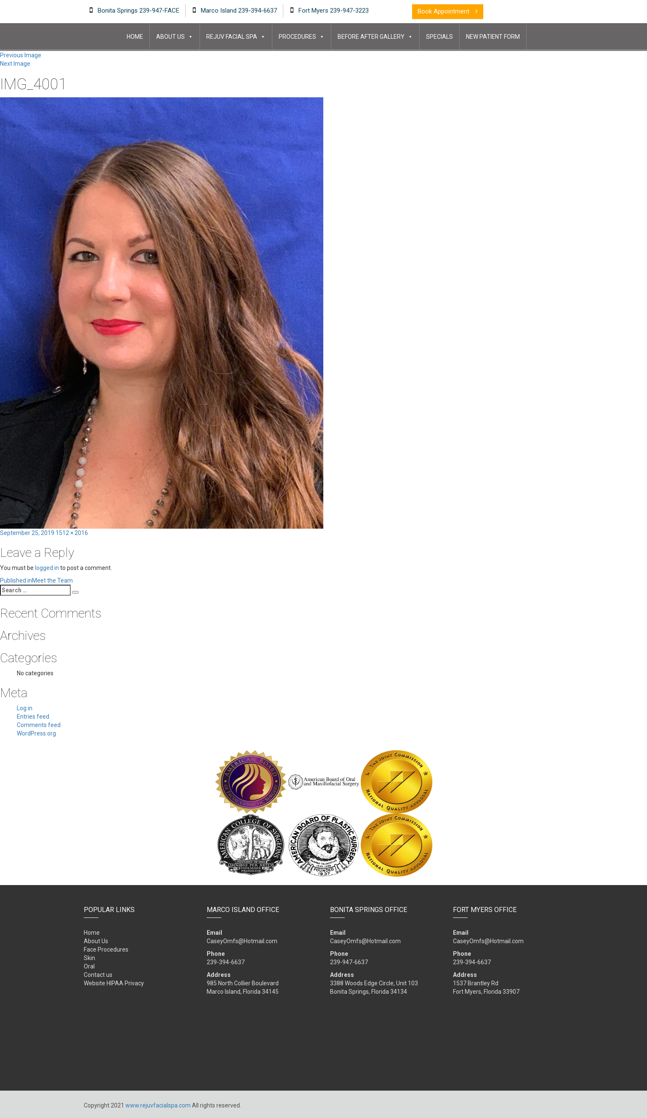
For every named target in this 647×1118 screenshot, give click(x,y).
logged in (47, 567)
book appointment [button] (448, 11)
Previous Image (20, 55)
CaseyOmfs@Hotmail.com (242, 941)
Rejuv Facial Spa (231, 36)
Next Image (15, 63)
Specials (439, 36)
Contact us (98, 974)
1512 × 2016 (72, 533)
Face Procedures (106, 949)
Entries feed (33, 716)
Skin (89, 958)
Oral (89, 966)
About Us (170, 36)
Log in (24, 708)
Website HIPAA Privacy (114, 983)
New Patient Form (493, 36)
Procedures (297, 36)
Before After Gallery (371, 36)
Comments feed (39, 725)
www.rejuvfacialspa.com (158, 1105)
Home (135, 36)
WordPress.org (36, 733)
